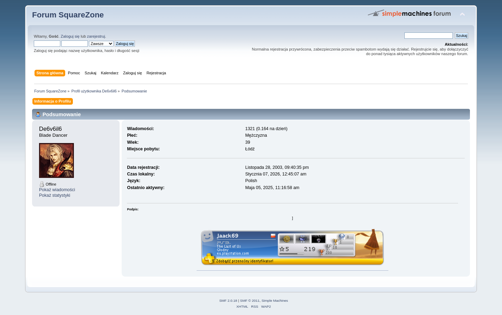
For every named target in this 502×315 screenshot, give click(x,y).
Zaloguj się (70, 36)
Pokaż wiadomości (57, 189)
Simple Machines (274, 300)
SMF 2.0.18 (228, 300)
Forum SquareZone (68, 14)
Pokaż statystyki (54, 195)
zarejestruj (96, 36)
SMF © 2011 (250, 300)
